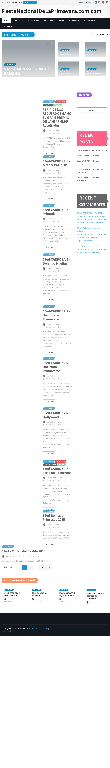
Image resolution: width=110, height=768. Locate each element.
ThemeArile (6, 638)
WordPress (32, 635)
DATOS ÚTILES (33, 20)
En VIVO (61, 20)
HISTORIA (74, 20)
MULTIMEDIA (89, 20)
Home (6, 20)
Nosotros (9, 26)
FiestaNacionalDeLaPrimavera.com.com (51, 11)
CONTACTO (18, 20)
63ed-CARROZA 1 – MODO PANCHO (27, 71)
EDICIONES (49, 20)
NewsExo (43, 635)
